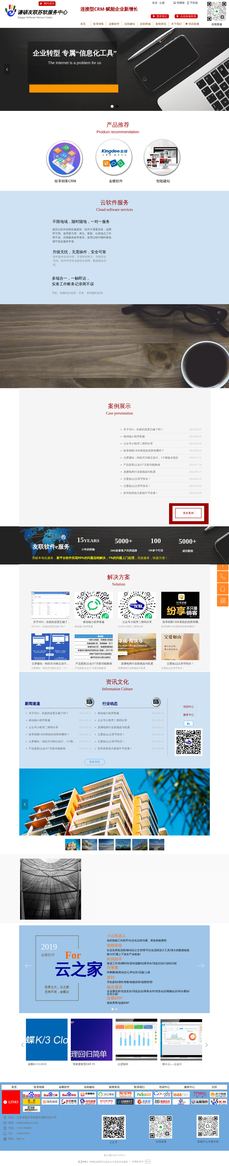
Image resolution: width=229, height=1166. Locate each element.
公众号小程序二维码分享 (138, 443)
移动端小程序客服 (134, 436)
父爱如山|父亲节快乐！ (137, 478)
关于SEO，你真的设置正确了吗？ (143, 429)
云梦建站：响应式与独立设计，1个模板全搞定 (150, 457)
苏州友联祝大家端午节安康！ (140, 493)
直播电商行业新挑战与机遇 (139, 471)
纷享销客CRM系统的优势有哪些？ (143, 450)
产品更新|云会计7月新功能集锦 (141, 464)
